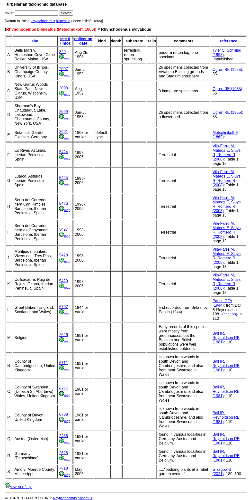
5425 (63, 178)
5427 (63, 229)
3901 (63, 132)
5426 (63, 203)
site (35, 41)
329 (62, 52)
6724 (63, 389)
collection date (83, 41)
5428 (63, 255)
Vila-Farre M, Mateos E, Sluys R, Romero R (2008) (227, 152)
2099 (63, 112)
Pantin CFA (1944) (222, 303)
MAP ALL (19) (18, 487)
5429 (63, 281)
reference (228, 41)
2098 (63, 88)
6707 (63, 307)
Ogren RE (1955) (227, 69)
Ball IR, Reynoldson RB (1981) (226, 337)
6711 (63, 363)
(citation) (229, 314)
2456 (63, 436)
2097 (63, 69)
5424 (63, 152)
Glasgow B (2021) (222, 471)
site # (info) (65, 41)
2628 (63, 453)
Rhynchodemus (43, 21)
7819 (63, 468)
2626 (63, 335)
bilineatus (63, 21)
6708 (63, 414)
